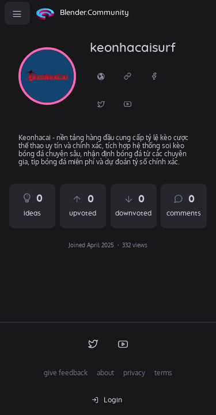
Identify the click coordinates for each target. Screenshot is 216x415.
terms (163, 372)
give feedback (66, 372)
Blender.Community (94, 13)
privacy (134, 372)
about (105, 372)
